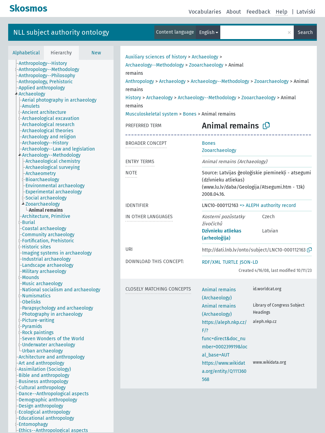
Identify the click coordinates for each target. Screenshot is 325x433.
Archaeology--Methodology (154, 65)
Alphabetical (26, 53)
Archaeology (205, 57)
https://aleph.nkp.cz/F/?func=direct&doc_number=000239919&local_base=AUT (224, 338)
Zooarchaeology (206, 65)
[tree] (61, 246)
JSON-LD (249, 262)
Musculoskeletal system (151, 114)
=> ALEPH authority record (268, 205)
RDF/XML (211, 262)
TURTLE (230, 262)
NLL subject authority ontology (61, 32)
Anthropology (139, 81)
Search (305, 32)
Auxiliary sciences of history (156, 57)
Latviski (305, 11)
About (233, 11)
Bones (189, 114)
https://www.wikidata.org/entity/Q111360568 (224, 371)
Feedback (258, 11)
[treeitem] (45, 63)
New (96, 53)
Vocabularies (205, 11)
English (207, 32)
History (133, 98)
